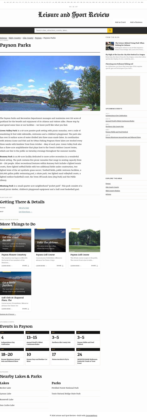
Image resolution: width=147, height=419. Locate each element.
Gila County (28, 37)
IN (42, 2)
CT (23, 2)
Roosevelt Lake (6, 399)
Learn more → (7, 266)
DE (26, 2)
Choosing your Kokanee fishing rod (119, 64)
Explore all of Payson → (8, 314)
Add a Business (136, 22)
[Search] (110, 30)
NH (87, 2)
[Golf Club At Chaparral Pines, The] (15, 283)
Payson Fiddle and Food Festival (117, 132)
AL (5, 2)
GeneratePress (91, 415)
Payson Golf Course (45, 254)
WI (73, 6)
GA (32, 2)
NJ (90, 2)
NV (84, 2)
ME (56, 2)
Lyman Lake (5, 393)
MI (65, 2)
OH (106, 2)
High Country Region (113, 191)
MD (59, 2)
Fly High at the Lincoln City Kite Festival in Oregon (125, 54)
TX (130, 2)
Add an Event (120, 22)
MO (75, 2)
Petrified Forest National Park (65, 387)
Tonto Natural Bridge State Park (66, 393)
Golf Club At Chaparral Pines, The (13, 299)
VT (136, 2)
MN (68, 2)
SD (124, 2)
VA (139, 2)
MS (72, 2)
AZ (11, 2)
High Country (15, 37)
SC (121, 2)
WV (70, 6)
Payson (38, 37)
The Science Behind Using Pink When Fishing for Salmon (129, 44)
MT (78, 2)
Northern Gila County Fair (115, 126)
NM (93, 2)
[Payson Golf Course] (50, 240)
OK (109, 2)
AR (14, 2)
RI (118, 2)
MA (63, 2)
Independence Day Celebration (116, 116)
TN (127, 2)
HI (34, 2)
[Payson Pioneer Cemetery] (15, 240)
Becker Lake (5, 387)
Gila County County (112, 187)
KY (50, 2)
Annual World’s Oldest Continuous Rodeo (120, 121)
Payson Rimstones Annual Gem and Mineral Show (123, 137)
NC (100, 2)
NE (81, 2)
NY (97, 2)
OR (113, 2)
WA (142, 2)
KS (47, 2)
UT (133, 2)
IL (39, 2)
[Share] (26, 266)
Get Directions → (25, 211)
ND (103, 2)
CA (17, 2)
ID (37, 2)
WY (76, 6)
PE (115, 2)
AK (8, 2)
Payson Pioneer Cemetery (14, 254)
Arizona (3, 37)
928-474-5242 (24, 208)
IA (44, 2)
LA (53, 2)
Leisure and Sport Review (73, 14)
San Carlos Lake (7, 405)
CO (20, 2)
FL (29, 2)
